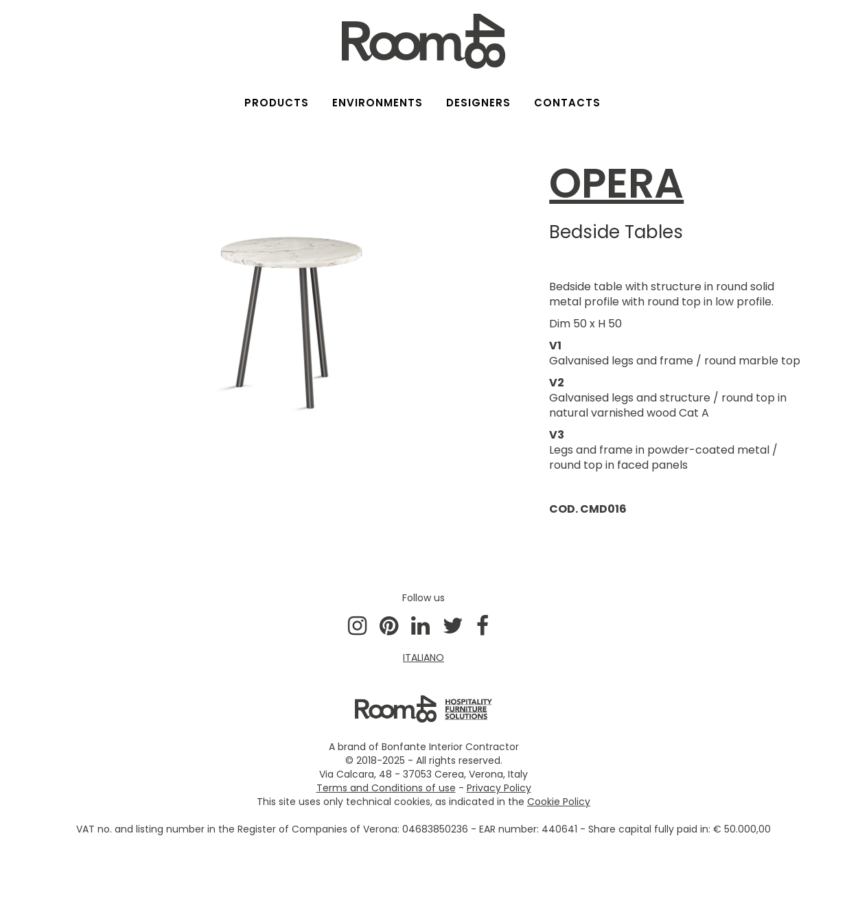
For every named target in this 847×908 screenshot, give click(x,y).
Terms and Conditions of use (386, 788)
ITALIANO (423, 657)
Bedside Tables (616, 232)
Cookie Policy (558, 801)
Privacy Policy (499, 788)
